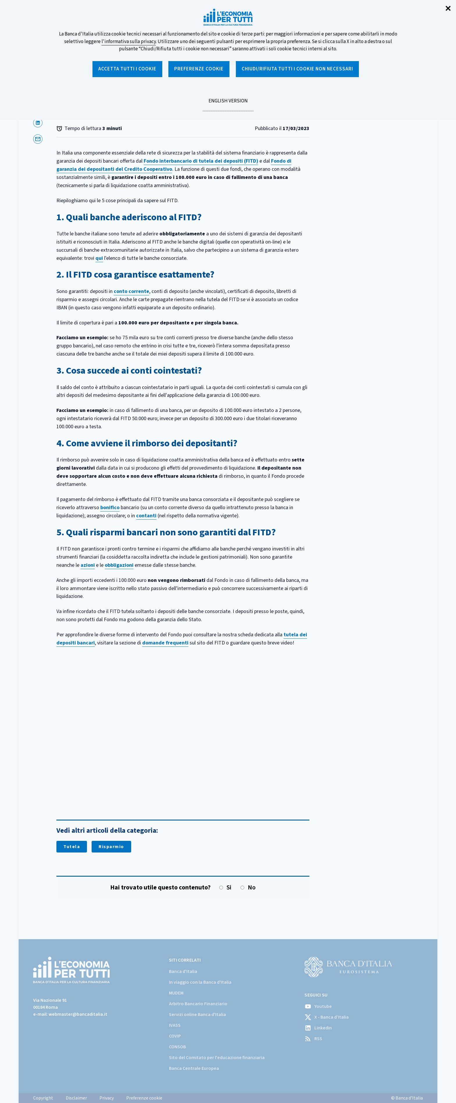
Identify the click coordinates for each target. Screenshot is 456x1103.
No (248, 887)
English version (228, 104)
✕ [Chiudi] (448, 8)
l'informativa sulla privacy (128, 41)
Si (225, 887)
